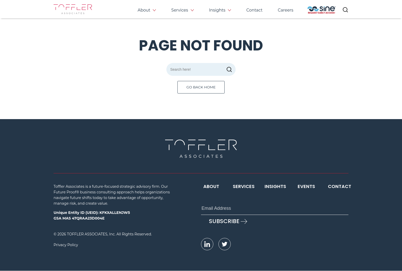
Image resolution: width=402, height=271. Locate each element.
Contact (254, 10)
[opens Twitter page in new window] (224, 244)
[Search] (201, 69)
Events (306, 186)
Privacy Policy (66, 245)
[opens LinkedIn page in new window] (207, 244)
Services (179, 10)
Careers (285, 10)
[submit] (229, 69)
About (144, 10)
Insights (217, 10)
